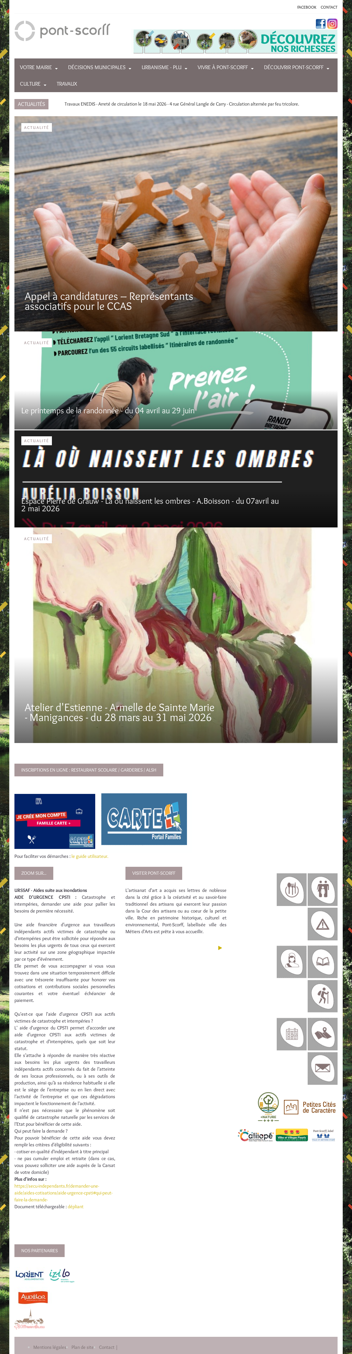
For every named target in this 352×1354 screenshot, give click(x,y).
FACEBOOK (306, 7)
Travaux (67, 83)
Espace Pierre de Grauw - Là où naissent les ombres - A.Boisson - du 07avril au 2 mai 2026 (150, 504)
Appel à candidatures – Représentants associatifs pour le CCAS (109, 301)
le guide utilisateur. (90, 856)
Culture (30, 83)
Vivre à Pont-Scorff (223, 67)
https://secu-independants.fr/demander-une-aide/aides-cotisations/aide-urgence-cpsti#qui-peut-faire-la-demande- (63, 1193)
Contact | (108, 1347)
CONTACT (329, 7)
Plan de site (83, 1347)
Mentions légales (49, 1347)
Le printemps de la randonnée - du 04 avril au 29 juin (108, 410)
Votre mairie (36, 67)
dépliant (76, 1206)
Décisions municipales (96, 67)
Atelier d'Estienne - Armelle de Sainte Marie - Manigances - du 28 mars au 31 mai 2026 (119, 712)
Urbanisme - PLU (162, 67)
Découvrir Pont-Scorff (293, 67)
